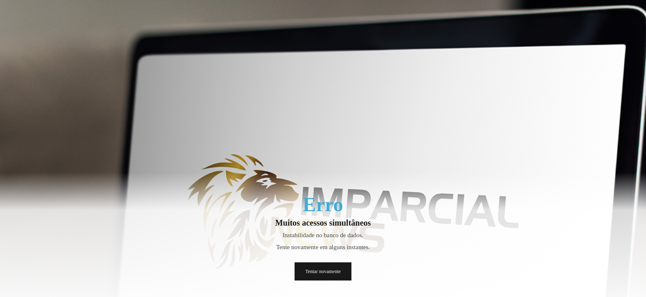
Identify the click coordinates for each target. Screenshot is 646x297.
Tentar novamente (323, 271)
